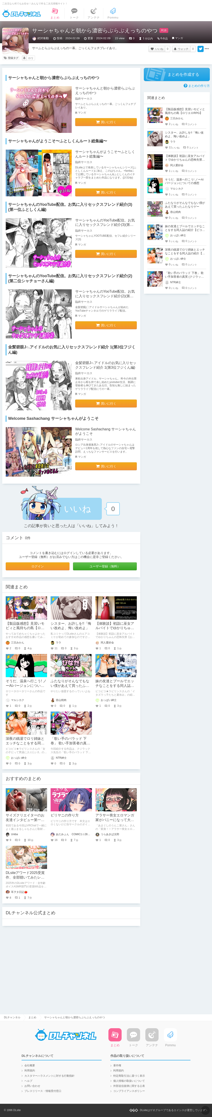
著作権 (117, 1065)
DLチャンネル (21, 13)
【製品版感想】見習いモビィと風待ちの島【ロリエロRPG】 (25, 628)
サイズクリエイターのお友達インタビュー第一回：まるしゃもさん (25, 819)
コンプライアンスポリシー (129, 1091)
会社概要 (29, 1065)
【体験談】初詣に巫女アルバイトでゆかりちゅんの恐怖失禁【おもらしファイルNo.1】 (185, 159)
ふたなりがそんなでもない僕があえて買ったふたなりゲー (70, 685)
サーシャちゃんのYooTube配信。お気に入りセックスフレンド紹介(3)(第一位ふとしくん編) (105, 224)
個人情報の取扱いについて (129, 1080)
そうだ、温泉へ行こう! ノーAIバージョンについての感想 (26, 685)
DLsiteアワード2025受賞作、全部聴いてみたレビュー (25, 877)
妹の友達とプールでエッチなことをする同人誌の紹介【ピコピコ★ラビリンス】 (185, 230)
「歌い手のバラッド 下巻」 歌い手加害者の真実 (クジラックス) (70, 743)
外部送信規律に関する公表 (129, 1085)
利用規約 (29, 1070)
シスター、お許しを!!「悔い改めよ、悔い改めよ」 (184, 134)
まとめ (32, 1017)
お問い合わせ (32, 1085)
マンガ (179, 38)
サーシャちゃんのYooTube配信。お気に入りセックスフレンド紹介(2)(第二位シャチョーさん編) (105, 296)
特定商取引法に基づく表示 (129, 1075)
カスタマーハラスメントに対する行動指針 (49, 1075)
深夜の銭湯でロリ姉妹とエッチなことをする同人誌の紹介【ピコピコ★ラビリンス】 (185, 253)
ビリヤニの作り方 (65, 815)
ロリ (30, 58)
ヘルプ (28, 1080)
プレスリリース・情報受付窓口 (42, 1091)
